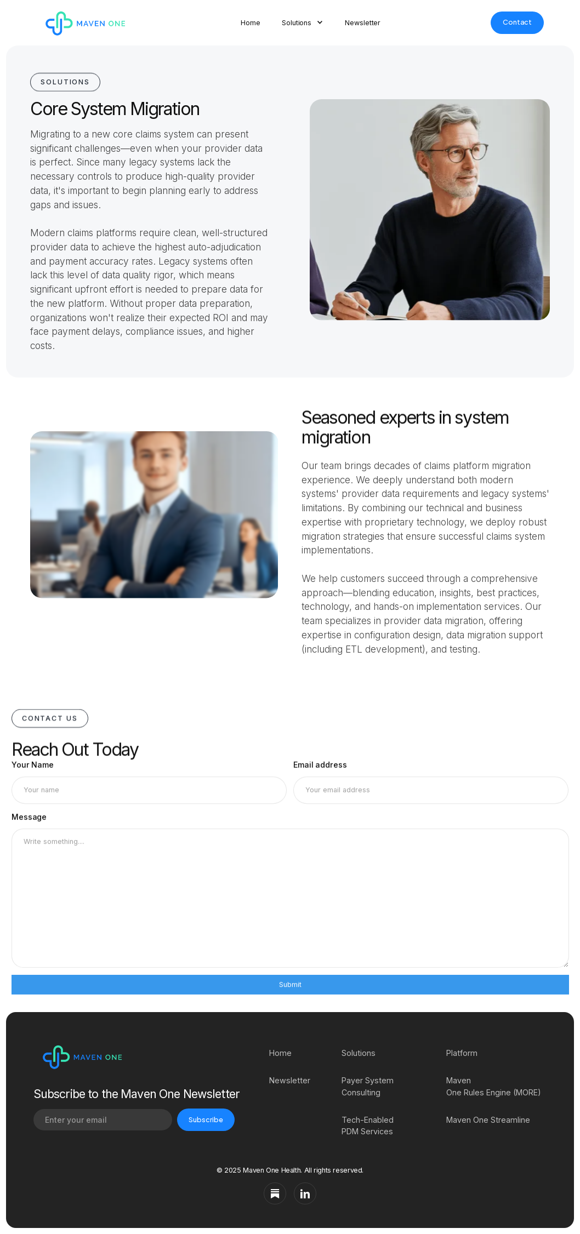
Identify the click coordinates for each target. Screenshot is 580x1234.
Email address (320, 765)
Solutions (359, 1053)
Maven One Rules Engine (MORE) (493, 1086)
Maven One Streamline (488, 1119)
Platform (461, 1053)
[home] (83, 22)
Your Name (33, 765)
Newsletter (362, 23)
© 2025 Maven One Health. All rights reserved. (290, 1170)
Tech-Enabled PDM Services (368, 1125)
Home (250, 23)
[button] (302, 22)
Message (29, 820)
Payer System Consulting (368, 1086)
